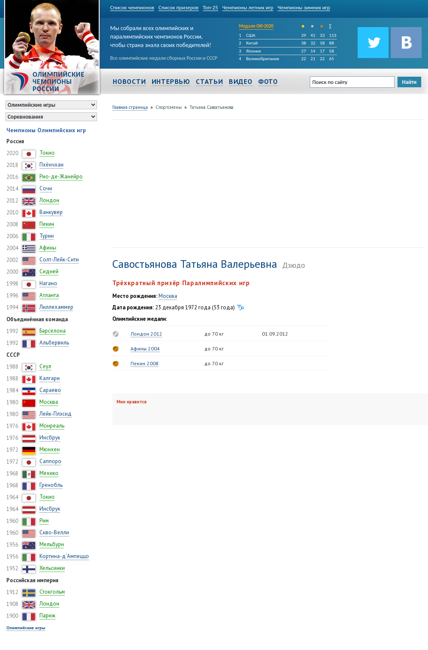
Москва (48, 402)
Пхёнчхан (51, 164)
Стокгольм (52, 591)
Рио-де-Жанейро (61, 176)
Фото (268, 81)
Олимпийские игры (25, 628)
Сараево (50, 390)
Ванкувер (51, 212)
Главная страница (130, 107)
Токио (47, 152)
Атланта (49, 295)
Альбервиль (54, 342)
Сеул (45, 366)
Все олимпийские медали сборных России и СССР (163, 58)
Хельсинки (52, 568)
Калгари (49, 378)
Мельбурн (51, 544)
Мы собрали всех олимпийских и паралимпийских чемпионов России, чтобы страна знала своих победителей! (160, 35)
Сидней (48, 271)
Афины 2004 (145, 348)
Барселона (52, 330)
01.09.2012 (275, 334)
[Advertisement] (200, 182)
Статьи (209, 81)
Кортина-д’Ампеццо (64, 556)
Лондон (49, 200)
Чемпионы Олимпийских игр (46, 130)
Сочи (45, 188)
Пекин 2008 (144, 363)
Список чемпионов (132, 7)
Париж (47, 615)
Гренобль (51, 485)
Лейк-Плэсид (55, 413)
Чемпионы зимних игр (304, 7)
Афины (47, 247)
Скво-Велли (54, 532)
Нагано (48, 283)
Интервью (171, 81)
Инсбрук (49, 437)
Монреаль (51, 425)
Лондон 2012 (146, 334)
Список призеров (178, 7)
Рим (44, 520)
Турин (46, 235)
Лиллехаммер (56, 307)
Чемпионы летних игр (248, 7)
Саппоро (50, 461)
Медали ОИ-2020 (256, 26)
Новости (129, 81)
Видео (241, 81)
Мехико (48, 473)
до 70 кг (214, 334)
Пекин (46, 224)
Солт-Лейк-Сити (59, 259)
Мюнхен (49, 449)
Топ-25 (210, 7)
